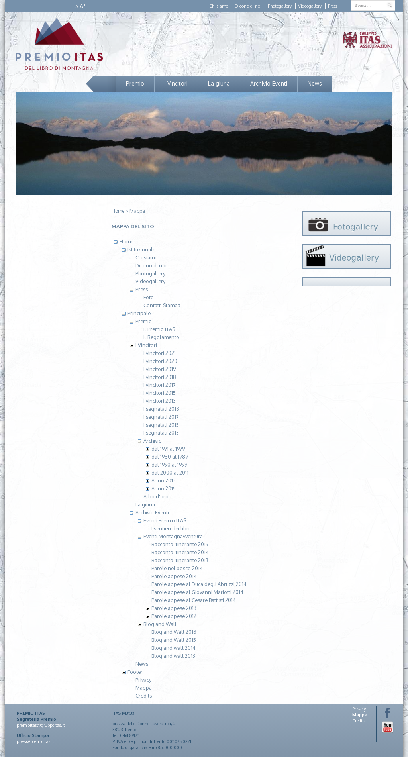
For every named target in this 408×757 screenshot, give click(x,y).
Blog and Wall (160, 624)
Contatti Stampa (161, 305)
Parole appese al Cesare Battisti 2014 (193, 600)
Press (332, 6)
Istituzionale (141, 249)
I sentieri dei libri (170, 528)
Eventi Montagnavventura (173, 536)
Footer (135, 672)
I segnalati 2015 (161, 425)
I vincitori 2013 (159, 401)
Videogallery (310, 6)
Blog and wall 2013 (173, 656)
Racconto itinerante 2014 (180, 552)
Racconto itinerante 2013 (179, 560)
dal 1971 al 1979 (168, 448)
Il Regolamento (161, 337)
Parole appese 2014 (174, 576)
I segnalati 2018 (161, 409)
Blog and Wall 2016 (173, 632)
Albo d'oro (156, 496)
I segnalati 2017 (160, 417)
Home (118, 211)
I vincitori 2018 (159, 377)
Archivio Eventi (268, 83)
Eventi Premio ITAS (164, 520)
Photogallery (280, 6)
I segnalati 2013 (161, 432)
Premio (135, 83)
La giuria (219, 83)
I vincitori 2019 (159, 369)
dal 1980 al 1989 (169, 456)
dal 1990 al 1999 (169, 464)
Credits (143, 695)
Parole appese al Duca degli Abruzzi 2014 (199, 584)
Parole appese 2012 (173, 616)
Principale (139, 313)
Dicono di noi (248, 6)
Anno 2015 (163, 488)
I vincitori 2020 (160, 361)
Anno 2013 (163, 480)
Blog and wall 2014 (173, 648)
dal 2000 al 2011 (169, 472)
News (315, 83)
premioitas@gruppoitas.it (41, 725)
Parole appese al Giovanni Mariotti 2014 (197, 592)
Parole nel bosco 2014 (177, 568)
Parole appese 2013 (173, 608)
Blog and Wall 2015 (173, 640)
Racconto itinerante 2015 (179, 544)
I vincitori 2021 (159, 353)
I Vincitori (176, 83)
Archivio (152, 440)
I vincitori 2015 (159, 393)
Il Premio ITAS (159, 329)
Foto (148, 297)
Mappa (137, 211)
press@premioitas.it (35, 741)
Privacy (143, 680)
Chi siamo (218, 6)
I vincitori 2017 (159, 385)
